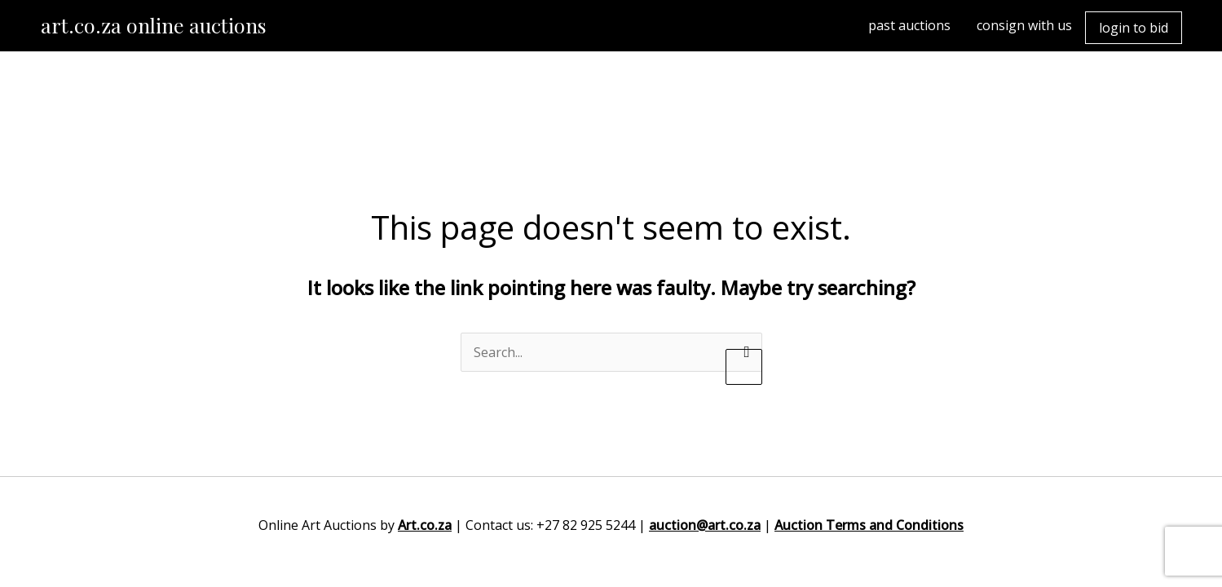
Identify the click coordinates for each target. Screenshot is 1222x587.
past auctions (909, 25)
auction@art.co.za (705, 525)
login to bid (1133, 28)
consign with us (1024, 25)
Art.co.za (425, 525)
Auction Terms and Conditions (869, 525)
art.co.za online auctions (154, 24)
